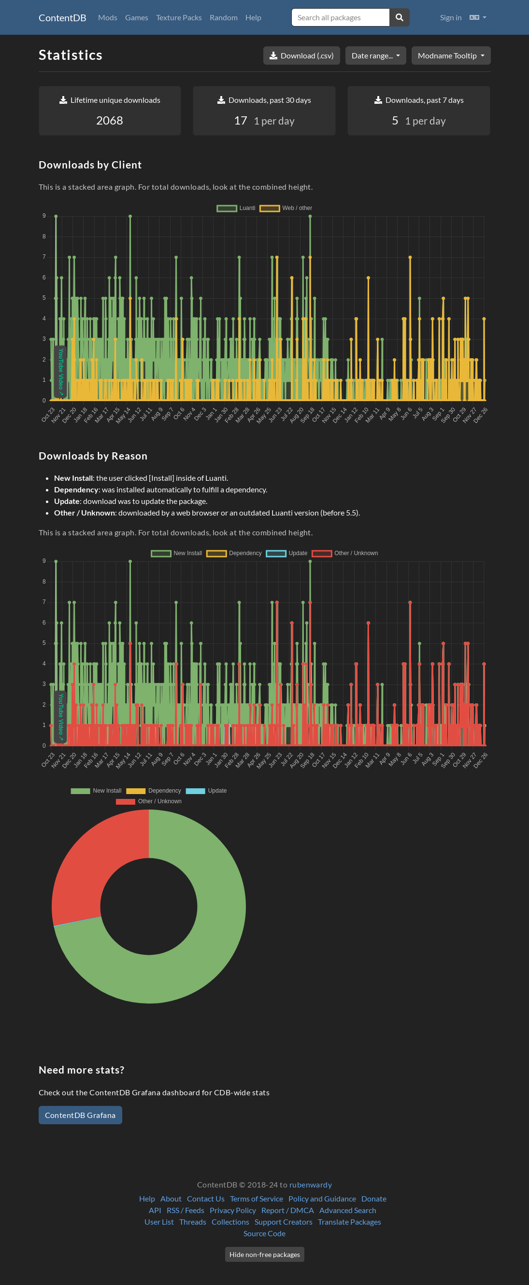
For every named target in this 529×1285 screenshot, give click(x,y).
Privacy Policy (233, 1210)
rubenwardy (310, 1184)
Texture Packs (179, 17)
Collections (230, 1221)
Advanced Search (347, 1210)
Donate (373, 1198)
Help (253, 17)
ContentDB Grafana (80, 1114)
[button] (478, 17)
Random (224, 17)
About (171, 1198)
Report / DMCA (287, 1210)
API (155, 1210)
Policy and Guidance (322, 1198)
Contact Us (206, 1198)
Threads (192, 1221)
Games (136, 17)
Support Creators (284, 1221)
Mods (107, 17)
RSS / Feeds (185, 1210)
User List (159, 1221)
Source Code (264, 1233)
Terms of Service (256, 1198)
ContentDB (62, 17)
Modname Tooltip (448, 55)
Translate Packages (349, 1221)
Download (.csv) (302, 55)
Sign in (451, 17)
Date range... (373, 55)
